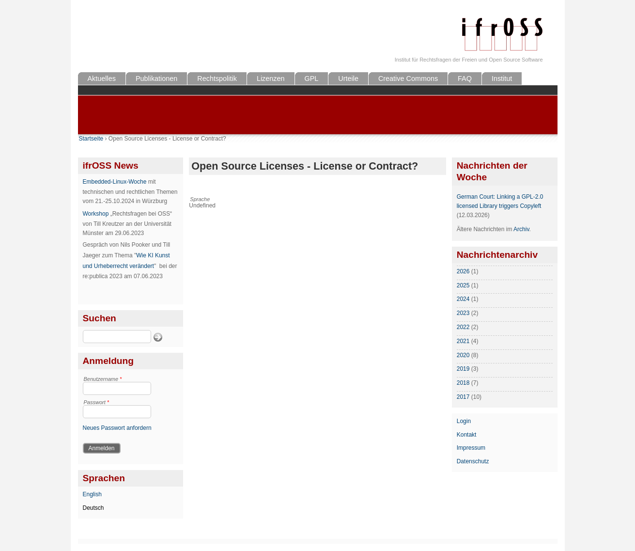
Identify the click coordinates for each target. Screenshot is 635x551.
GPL (312, 78)
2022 (463, 327)
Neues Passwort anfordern (117, 428)
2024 (463, 299)
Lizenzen (271, 78)
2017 (463, 397)
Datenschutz (473, 461)
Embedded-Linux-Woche (115, 181)
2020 (463, 355)
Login (464, 421)
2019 (463, 368)
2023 (463, 313)
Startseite (91, 138)
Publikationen (156, 78)
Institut (502, 78)
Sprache (200, 199)
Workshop (96, 213)
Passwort (96, 402)
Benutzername (103, 379)
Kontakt (467, 434)
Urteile (348, 78)
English (92, 494)
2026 (463, 271)
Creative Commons (408, 78)
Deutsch (93, 507)
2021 (463, 341)
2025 (463, 285)
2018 (463, 382)
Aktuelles (102, 78)
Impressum (471, 447)
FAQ (465, 78)
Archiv (521, 229)
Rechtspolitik (217, 78)
